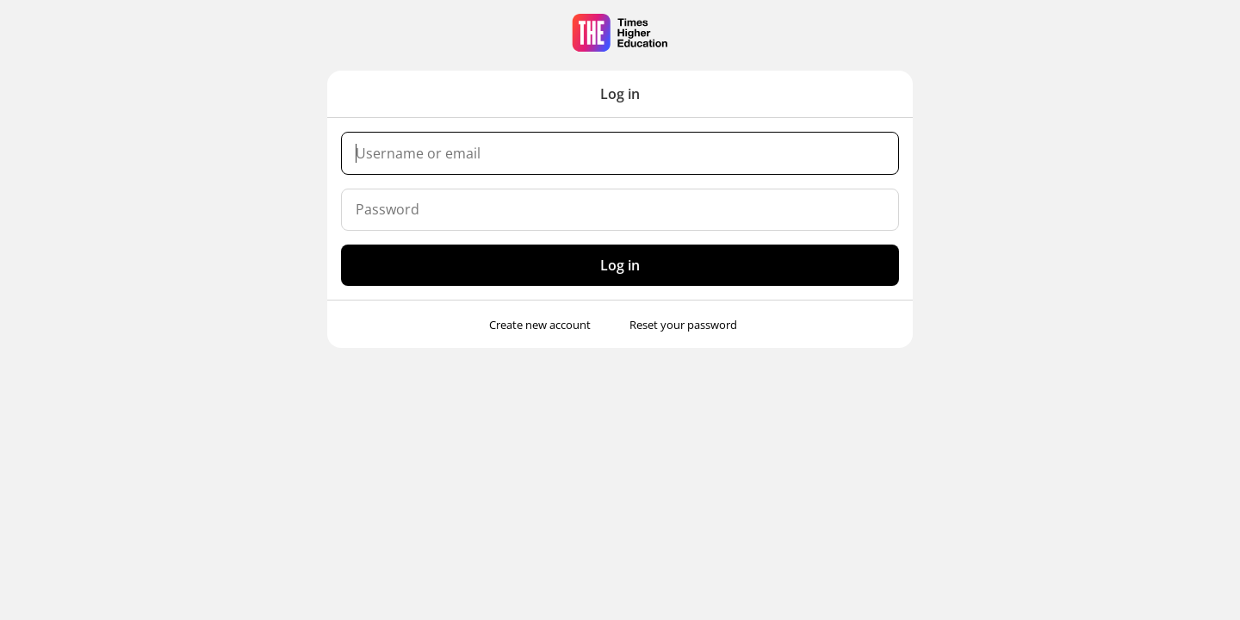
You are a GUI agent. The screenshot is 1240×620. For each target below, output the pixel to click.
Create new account (540, 324)
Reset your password (683, 324)
